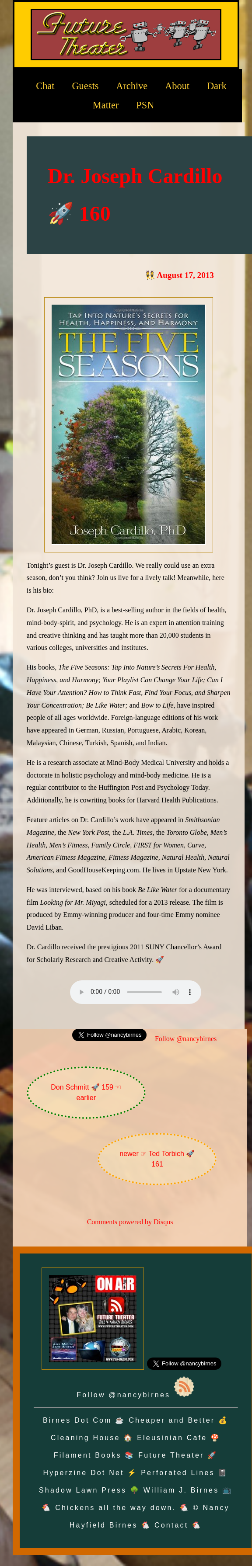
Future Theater (171, 1455)
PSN (145, 105)
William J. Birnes (181, 1490)
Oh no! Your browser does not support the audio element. (135, 992)
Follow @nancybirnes (186, 1038)
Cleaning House (85, 1437)
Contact (171, 1525)
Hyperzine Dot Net (83, 1472)
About (177, 85)
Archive (131, 85)
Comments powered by (130, 1222)
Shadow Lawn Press (82, 1490)
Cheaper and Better (172, 1420)
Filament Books (88, 1455)
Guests (85, 85)
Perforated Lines (178, 1472)
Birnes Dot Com (77, 1420)
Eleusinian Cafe (172, 1437)
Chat (45, 85)
